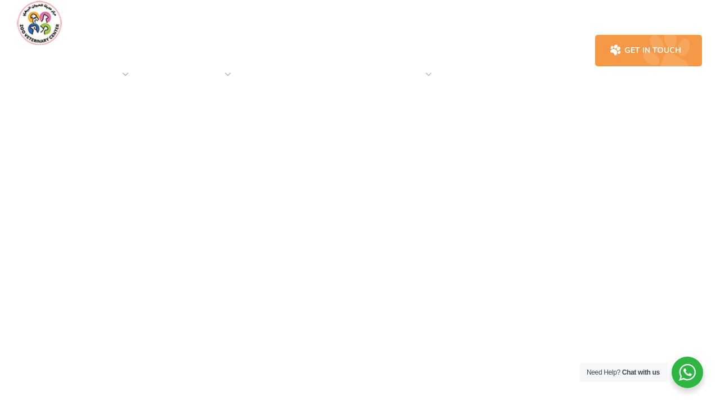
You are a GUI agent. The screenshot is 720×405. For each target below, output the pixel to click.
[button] (540, 50)
